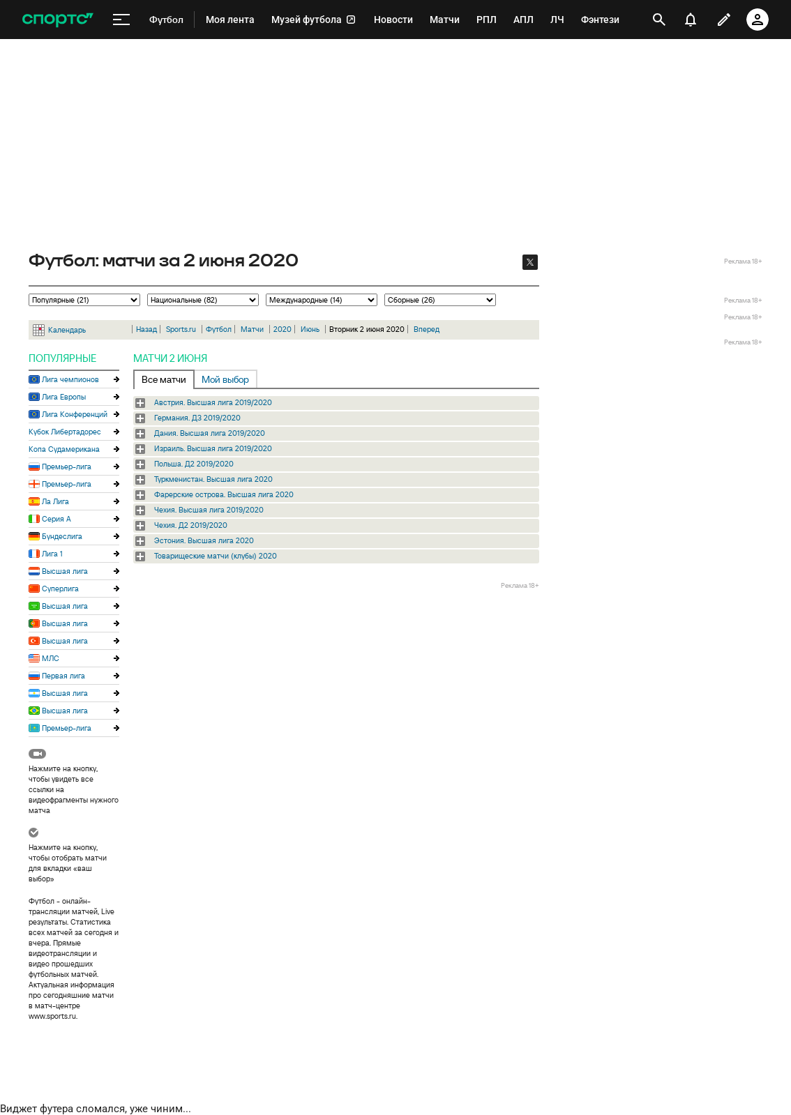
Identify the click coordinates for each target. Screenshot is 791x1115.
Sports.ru (181, 329)
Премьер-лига (66, 466)
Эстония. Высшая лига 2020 (204, 540)
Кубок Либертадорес (65, 432)
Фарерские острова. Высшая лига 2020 (224, 494)
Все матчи (164, 379)
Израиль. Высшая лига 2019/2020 (213, 448)
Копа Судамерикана (64, 449)
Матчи (252, 329)
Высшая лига (65, 571)
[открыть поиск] (659, 19)
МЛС (50, 658)
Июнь (310, 329)
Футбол (219, 329)
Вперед (426, 329)
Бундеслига (62, 536)
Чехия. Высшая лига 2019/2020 (209, 510)
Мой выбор (225, 379)
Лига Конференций (74, 414)
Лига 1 (52, 554)
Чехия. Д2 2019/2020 (190, 525)
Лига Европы (64, 397)
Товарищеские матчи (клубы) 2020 (215, 556)
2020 (282, 329)
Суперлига (60, 588)
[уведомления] (690, 19)
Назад (146, 329)
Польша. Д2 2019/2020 (194, 464)
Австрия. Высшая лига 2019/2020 (213, 402)
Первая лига (63, 676)
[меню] (121, 20)
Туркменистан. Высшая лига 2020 (213, 479)
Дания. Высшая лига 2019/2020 (209, 433)
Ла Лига (55, 501)
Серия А (56, 519)
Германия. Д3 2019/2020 (197, 418)
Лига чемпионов (70, 379)
